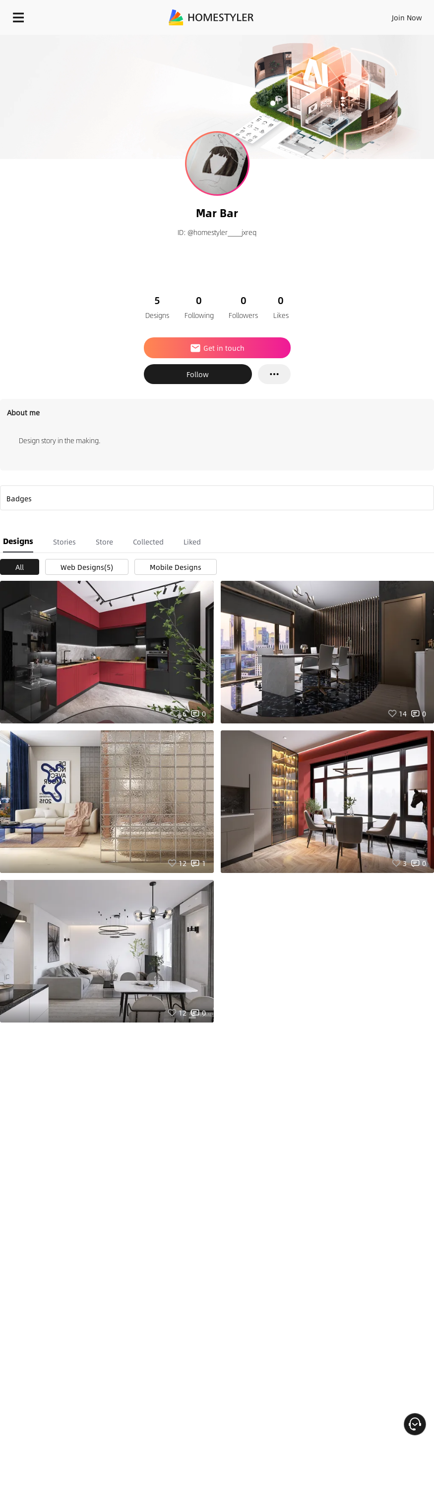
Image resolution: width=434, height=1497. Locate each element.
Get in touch (217, 348)
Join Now (407, 17)
